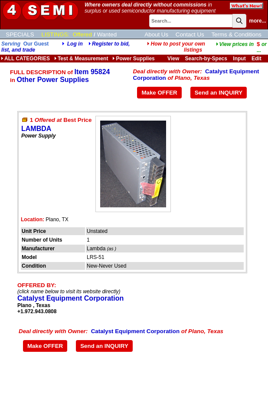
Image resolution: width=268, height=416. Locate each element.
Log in (75, 44)
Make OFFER (159, 92)
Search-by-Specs (206, 59)
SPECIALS (20, 34)
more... (257, 21)
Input (239, 59)
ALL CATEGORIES (25, 59)
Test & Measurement (81, 59)
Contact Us (190, 34)
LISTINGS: (55, 34)
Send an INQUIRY (219, 92)
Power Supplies (133, 59)
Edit (257, 59)
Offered (82, 34)
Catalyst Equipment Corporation (70, 298)
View (173, 59)
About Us (156, 34)
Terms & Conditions (236, 34)
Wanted (107, 34)
